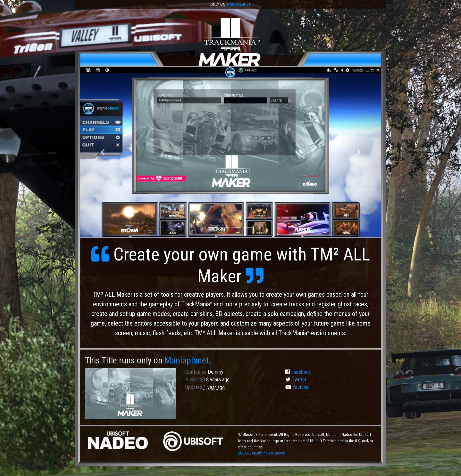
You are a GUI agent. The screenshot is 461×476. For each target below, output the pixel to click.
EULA (242, 453)
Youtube (297, 387)
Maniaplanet (238, 4)
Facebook (298, 372)
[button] (102, 152)
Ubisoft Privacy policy (267, 453)
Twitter (295, 380)
